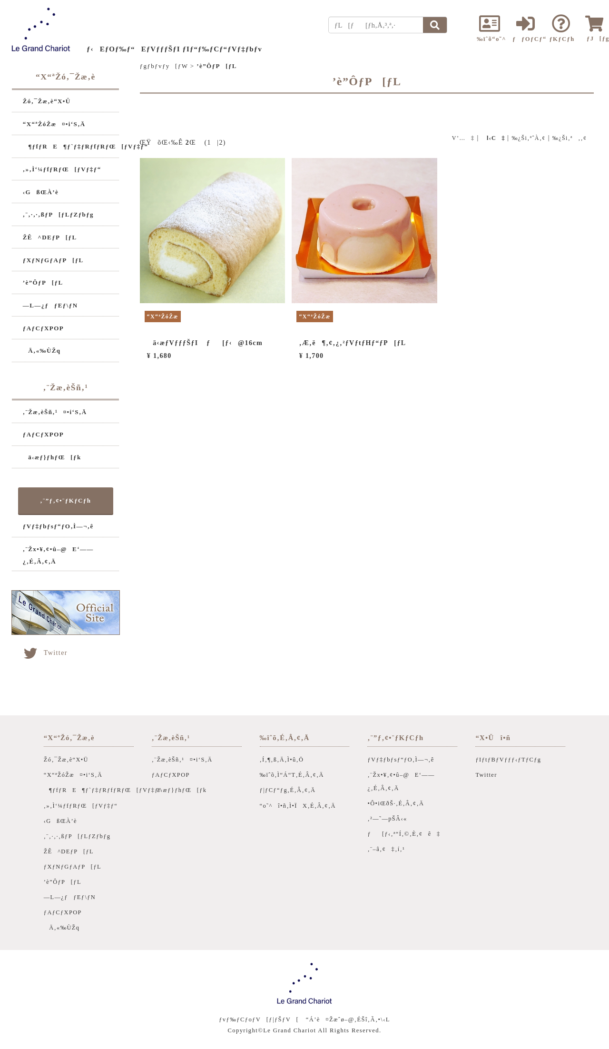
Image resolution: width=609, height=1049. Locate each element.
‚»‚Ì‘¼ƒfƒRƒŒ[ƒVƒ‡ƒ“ (62, 169)
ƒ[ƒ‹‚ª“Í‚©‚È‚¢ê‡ (403, 834)
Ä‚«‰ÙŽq (42, 350)
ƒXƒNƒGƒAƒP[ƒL (53, 260)
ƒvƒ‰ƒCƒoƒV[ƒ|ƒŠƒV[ (259, 1019)
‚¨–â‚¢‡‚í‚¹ (386, 849)
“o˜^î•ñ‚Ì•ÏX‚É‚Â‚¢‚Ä (298, 805)
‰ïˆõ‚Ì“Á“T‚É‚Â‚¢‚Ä (292, 775)
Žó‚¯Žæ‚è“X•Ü (47, 101)
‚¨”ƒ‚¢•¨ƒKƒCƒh (65, 500)
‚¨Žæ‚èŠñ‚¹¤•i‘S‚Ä (55, 412)
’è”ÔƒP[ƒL (43, 282)
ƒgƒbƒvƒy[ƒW (164, 65)
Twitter (45, 652)
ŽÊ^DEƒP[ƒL (50, 237)
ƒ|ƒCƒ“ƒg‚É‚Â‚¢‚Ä (288, 790)
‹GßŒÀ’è (41, 192)
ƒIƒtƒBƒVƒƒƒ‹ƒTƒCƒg (508, 759)
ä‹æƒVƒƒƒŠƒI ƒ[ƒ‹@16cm (205, 342)
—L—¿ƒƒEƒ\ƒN (50, 305)
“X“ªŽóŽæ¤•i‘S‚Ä (54, 124)
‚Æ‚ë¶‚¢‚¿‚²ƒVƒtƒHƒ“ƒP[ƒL (352, 342)
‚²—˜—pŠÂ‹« (387, 818)
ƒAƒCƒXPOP (43, 328)
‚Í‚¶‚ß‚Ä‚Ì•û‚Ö (282, 759)
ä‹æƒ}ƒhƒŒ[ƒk (52, 457)
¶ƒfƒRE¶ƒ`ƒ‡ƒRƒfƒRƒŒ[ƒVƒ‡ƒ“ (85, 146)
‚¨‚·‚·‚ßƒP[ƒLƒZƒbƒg (58, 214)
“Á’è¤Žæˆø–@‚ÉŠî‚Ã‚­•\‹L (348, 1019)
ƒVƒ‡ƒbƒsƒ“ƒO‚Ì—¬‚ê (58, 526)
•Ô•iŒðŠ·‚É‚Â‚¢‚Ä (395, 803)
